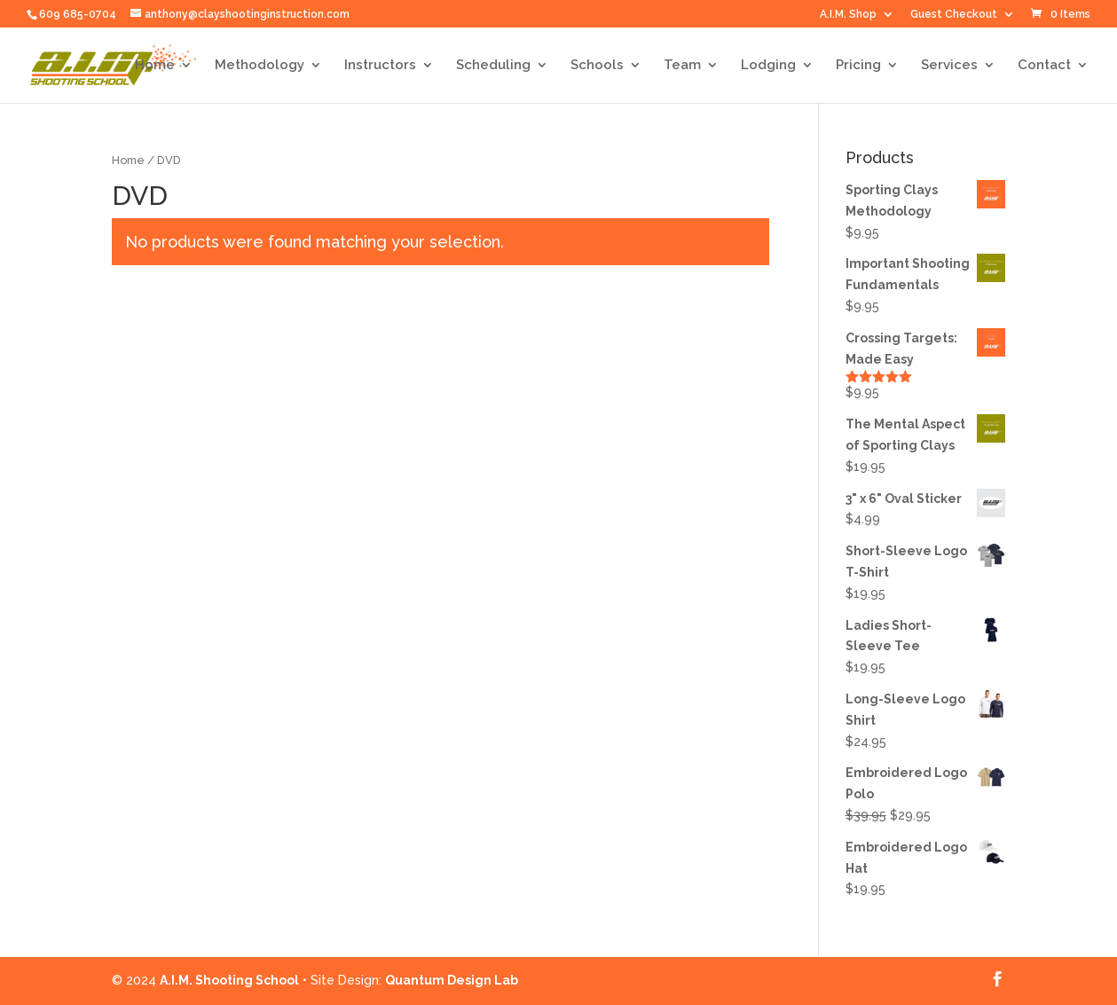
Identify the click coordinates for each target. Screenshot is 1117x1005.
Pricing (858, 66)
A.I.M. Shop (848, 14)
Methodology (259, 66)
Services (949, 66)
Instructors (380, 66)
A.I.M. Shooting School (229, 980)
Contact (1044, 66)
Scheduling (493, 66)
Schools (597, 66)
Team (682, 66)
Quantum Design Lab (451, 980)
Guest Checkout (953, 14)
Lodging (768, 66)
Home (155, 66)
